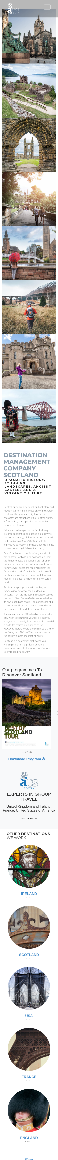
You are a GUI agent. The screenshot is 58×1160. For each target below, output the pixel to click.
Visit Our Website (29, 819)
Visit (28, 897)
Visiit (27, 1144)
